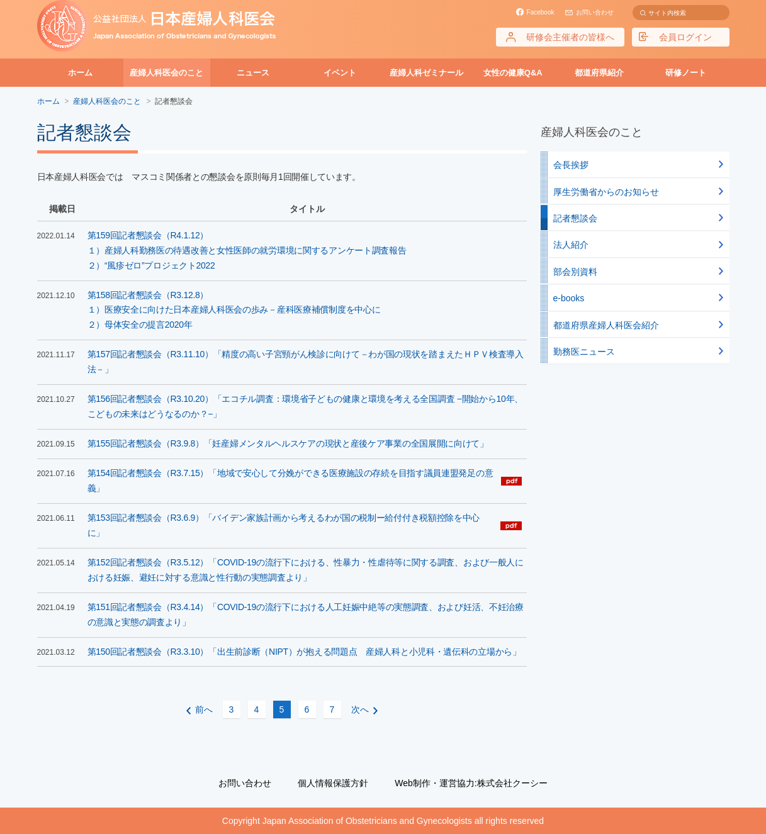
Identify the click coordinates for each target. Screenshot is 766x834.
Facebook (541, 12)
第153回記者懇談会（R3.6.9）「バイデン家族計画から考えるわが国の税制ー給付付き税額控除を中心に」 (283, 525)
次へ (360, 709)
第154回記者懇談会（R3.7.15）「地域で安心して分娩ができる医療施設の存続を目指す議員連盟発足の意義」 (290, 480)
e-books (569, 298)
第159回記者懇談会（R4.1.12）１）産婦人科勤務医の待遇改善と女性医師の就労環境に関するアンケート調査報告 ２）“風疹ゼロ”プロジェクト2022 (247, 250)
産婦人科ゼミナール (426, 72)
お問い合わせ (595, 12)
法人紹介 (571, 245)
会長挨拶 (571, 165)
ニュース (253, 72)
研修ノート (685, 72)
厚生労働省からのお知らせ (606, 192)
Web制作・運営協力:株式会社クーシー (471, 783)
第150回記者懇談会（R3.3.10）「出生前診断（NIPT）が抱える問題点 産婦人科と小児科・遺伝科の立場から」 (304, 652)
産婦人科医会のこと (166, 72)
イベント (340, 72)
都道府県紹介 (599, 72)
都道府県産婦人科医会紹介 (606, 325)
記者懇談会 (575, 218)
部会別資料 (575, 272)
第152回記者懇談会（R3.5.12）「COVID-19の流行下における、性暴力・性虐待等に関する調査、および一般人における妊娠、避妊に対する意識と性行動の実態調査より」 (305, 569)
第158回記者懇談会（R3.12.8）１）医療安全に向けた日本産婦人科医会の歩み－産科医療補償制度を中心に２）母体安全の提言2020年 (234, 310)
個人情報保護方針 (333, 783)
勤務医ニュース (584, 352)
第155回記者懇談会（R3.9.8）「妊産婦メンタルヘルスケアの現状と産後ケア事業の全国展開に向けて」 (287, 443)
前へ (204, 709)
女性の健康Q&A (513, 72)
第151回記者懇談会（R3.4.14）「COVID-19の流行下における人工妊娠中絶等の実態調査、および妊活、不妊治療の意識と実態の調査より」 (305, 614)
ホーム (80, 72)
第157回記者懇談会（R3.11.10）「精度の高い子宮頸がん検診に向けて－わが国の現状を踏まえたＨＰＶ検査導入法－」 (305, 361)
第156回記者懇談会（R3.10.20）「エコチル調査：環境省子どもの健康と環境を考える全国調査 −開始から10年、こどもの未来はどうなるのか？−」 (305, 406)
